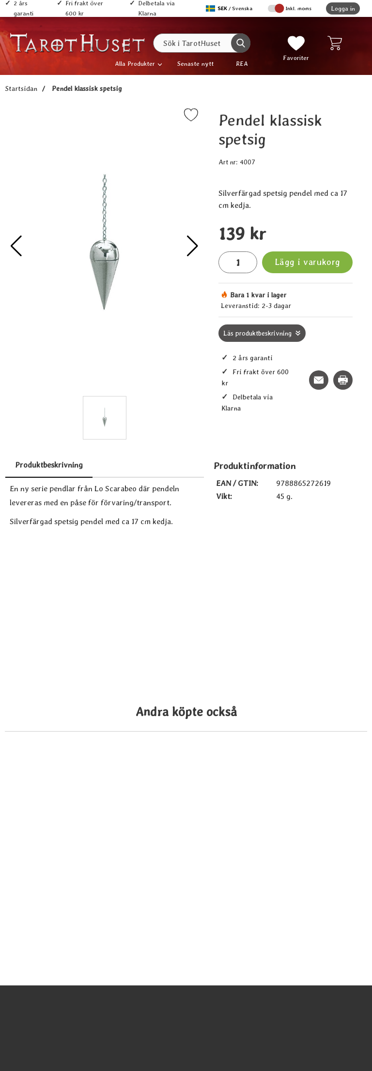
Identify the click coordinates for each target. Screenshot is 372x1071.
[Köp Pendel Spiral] (99, 738)
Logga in (343, 8)
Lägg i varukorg (308, 262)
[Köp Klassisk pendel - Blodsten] (273, 1026)
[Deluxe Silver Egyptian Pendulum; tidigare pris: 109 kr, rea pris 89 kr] (272, 704)
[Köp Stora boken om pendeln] (99, 1026)
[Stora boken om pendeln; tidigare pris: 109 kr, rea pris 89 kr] (99, 992)
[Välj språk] (230, 8)
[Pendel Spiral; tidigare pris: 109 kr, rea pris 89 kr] (99, 704)
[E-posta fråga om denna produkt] (318, 380)
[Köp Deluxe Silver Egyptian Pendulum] (273, 738)
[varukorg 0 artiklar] (336, 43)
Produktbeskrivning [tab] (49, 464)
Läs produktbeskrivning (257, 333)
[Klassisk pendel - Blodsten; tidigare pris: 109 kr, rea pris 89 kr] (272, 992)
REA (242, 63)
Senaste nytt (195, 63)
